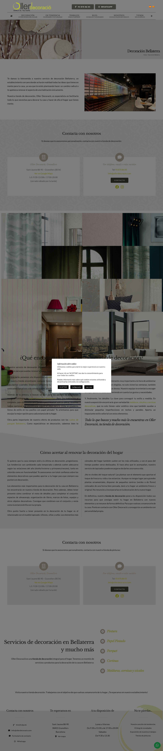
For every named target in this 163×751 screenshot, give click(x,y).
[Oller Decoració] (32, 3)
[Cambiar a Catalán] (153, 7)
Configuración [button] (76, 387)
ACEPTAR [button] (63, 387)
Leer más (89, 387)
